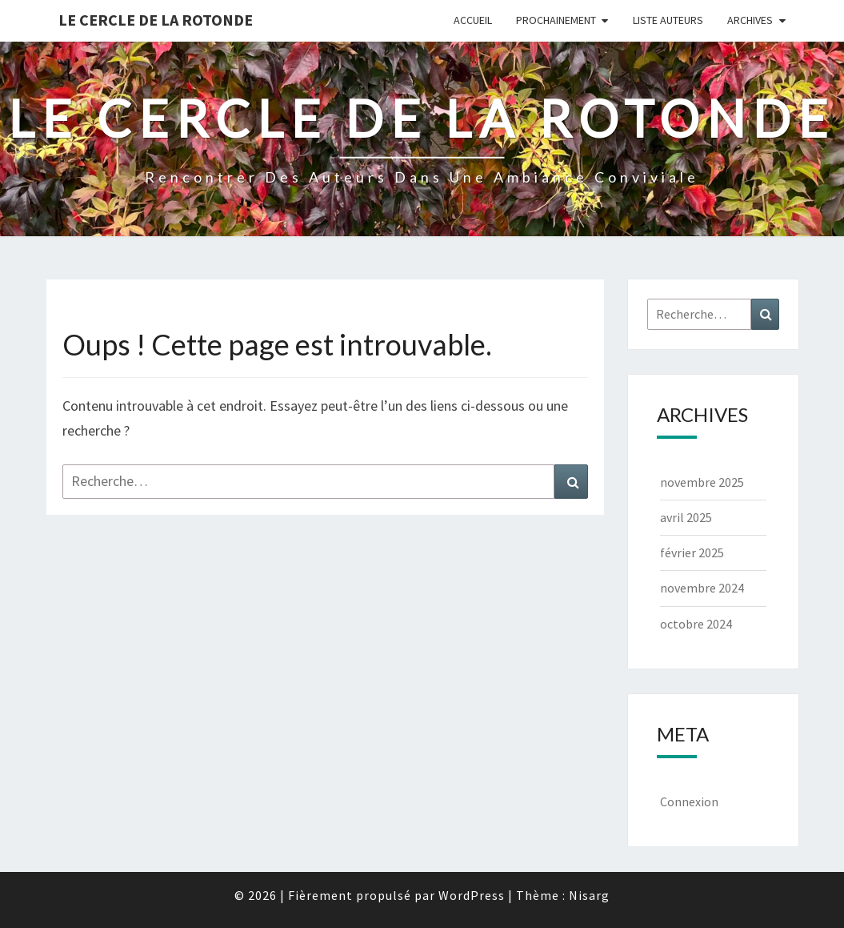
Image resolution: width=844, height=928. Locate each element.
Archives (750, 20)
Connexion (689, 801)
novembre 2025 (702, 482)
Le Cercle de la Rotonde (155, 20)
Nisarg (589, 895)
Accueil (473, 20)
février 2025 (692, 552)
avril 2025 (686, 517)
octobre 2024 (696, 624)
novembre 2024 (702, 588)
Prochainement (556, 20)
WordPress (471, 895)
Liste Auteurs (668, 20)
